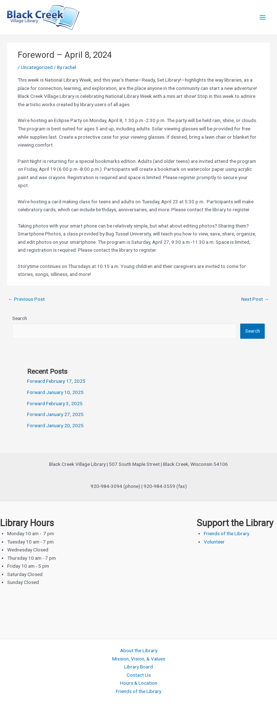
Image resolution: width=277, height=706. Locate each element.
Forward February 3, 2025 (55, 403)
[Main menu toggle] (262, 17)
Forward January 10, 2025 (55, 392)
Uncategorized (37, 67)
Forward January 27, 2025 (55, 414)
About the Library (138, 650)
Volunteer (214, 542)
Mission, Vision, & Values (138, 659)
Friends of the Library (226, 533)
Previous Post (26, 299)
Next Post (255, 299)
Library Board (138, 667)
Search (19, 318)
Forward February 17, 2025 (56, 381)
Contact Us (139, 675)
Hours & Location (138, 683)
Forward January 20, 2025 (55, 425)
